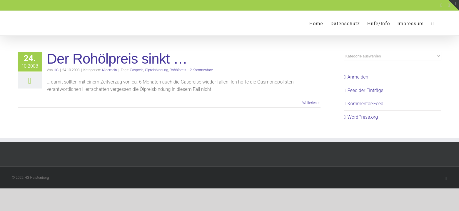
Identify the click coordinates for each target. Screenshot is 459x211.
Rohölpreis (178, 70)
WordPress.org (363, 117)
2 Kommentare (201, 70)
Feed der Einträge (365, 90)
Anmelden (358, 77)
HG (56, 70)
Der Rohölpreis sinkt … (117, 59)
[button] (439, 23)
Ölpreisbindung (156, 70)
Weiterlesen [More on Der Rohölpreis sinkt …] (311, 103)
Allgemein (109, 70)
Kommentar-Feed (365, 103)
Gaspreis (136, 70)
